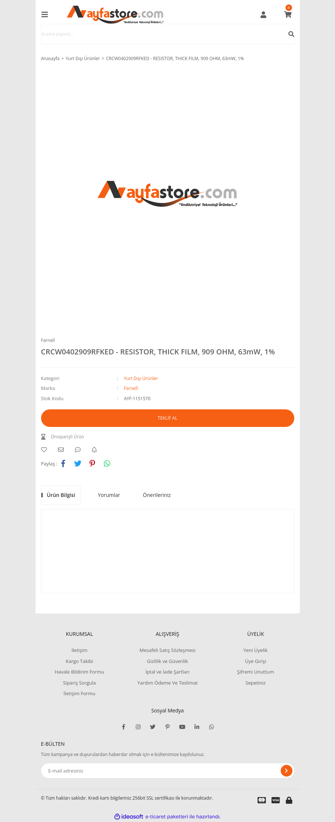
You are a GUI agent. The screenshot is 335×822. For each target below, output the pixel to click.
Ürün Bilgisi (61, 494)
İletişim (80, 650)
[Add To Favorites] (46, 450)
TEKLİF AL (167, 418)
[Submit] (286, 771)
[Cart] (287, 14)
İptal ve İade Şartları (167, 671)
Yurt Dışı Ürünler (141, 378)
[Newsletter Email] (167, 770)
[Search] (167, 34)
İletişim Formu (79, 693)
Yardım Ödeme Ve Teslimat (167, 682)
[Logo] (115, 14)
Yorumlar (109, 494)
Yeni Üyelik (256, 650)
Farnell (48, 340)
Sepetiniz (255, 682)
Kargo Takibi (79, 661)
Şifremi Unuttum (255, 671)
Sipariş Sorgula (79, 682)
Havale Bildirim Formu (79, 671)
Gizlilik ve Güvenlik (167, 661)
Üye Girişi (255, 661)
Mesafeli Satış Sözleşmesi (167, 650)
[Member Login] (263, 14)
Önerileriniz (157, 494)
